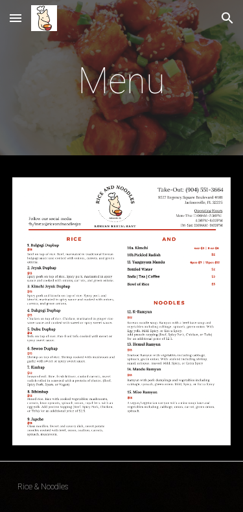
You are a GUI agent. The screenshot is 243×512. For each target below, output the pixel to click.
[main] (121, 81)
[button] (15, 18)
